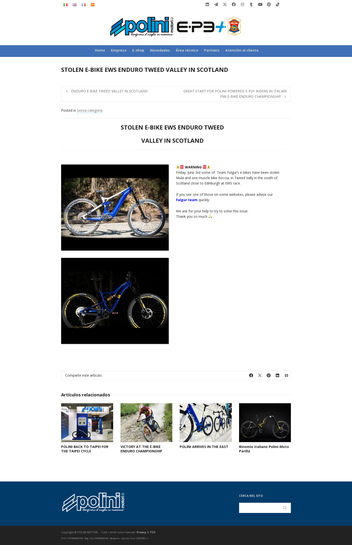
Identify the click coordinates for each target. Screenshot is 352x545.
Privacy (141, 532)
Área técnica (187, 50)
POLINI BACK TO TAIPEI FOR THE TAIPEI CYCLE (84, 448)
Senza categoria (89, 110)
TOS (152, 532)
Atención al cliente (242, 50)
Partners (212, 50)
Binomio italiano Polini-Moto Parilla (264, 448)
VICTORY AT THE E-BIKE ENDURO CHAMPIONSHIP (141, 448)
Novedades (160, 50)
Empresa (118, 50)
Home (100, 50)
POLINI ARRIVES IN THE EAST (204, 446)
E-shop (138, 50)
